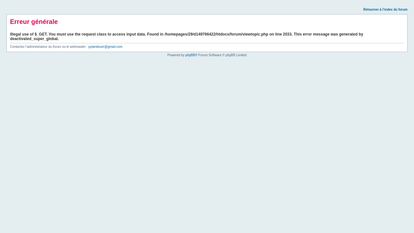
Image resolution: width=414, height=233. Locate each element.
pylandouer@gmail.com (105, 46)
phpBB (190, 55)
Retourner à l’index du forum (385, 9)
